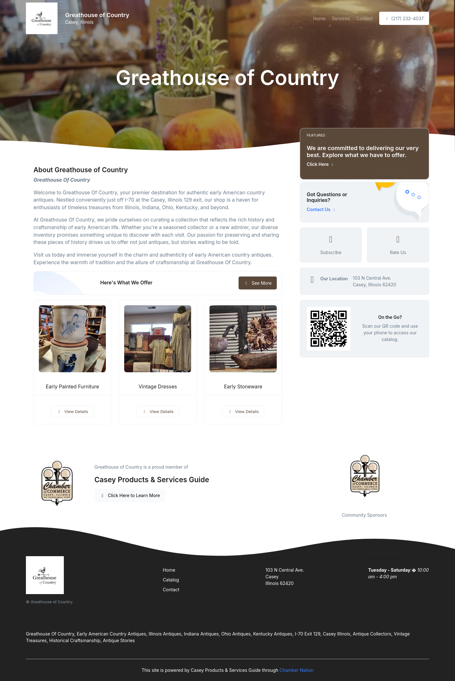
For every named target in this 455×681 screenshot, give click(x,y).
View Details (72, 411)
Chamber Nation (297, 670)
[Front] (43, 18)
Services (341, 18)
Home (319, 18)
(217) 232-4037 (404, 18)
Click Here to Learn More (130, 495)
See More (258, 283)
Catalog (171, 579)
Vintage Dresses (157, 387)
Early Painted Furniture (72, 387)
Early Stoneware (243, 387)
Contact (364, 18)
